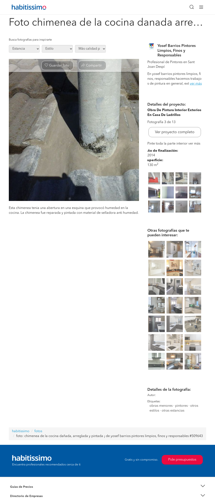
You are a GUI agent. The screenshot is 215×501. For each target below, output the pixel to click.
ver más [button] (196, 83)
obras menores (161, 406)
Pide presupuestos (182, 459)
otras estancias (173, 410)
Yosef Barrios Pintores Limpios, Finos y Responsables (176, 50)
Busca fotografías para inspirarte (30, 39)
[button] (107, 487)
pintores (181, 406)
